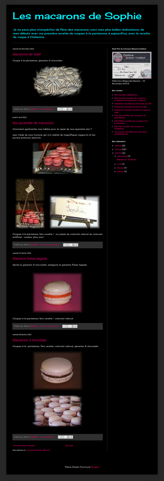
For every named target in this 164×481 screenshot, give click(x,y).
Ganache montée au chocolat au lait (132, 103)
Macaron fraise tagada (30, 259)
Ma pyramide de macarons (33, 123)
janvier (120, 171)
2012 (118, 153)
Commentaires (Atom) (38, 450)
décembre (122, 156)
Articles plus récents (24, 445)
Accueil (69, 445)
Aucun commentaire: (50, 244)
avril (119, 164)
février (120, 168)
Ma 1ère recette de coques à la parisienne (130, 116)
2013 (118, 149)
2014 (118, 145)
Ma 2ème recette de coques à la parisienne (131, 122)
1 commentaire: (46, 109)
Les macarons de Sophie (77, 15)
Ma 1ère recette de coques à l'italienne (128, 127)
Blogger (95, 467)
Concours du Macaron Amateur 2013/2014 (130, 133)
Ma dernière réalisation (126, 95)
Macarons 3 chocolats (29, 340)
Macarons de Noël (27, 54)
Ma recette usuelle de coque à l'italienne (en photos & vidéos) (130, 99)
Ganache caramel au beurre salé (130, 107)
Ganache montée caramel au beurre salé (132, 111)
